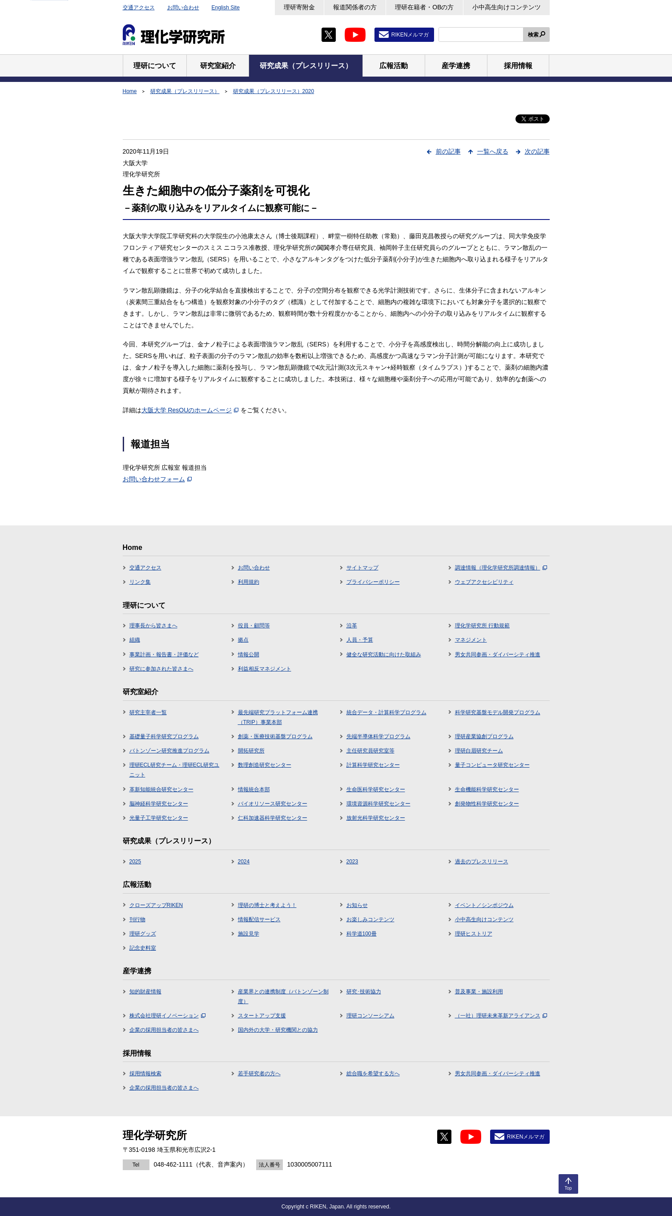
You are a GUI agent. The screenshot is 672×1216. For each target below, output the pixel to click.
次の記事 (537, 151)
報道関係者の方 (355, 7)
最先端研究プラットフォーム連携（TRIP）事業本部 (278, 717)
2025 (135, 861)
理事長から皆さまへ (153, 625)
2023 (352, 861)
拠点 (243, 640)
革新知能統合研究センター (161, 789)
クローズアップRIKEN (156, 905)
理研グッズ (142, 934)
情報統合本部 (254, 789)
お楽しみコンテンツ (370, 919)
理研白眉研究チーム (479, 751)
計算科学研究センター (373, 765)
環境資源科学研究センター (378, 804)
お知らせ (357, 905)
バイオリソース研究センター (272, 804)
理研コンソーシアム (370, 1016)
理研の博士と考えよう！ (267, 905)
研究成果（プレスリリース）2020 (273, 91)
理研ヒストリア (473, 934)
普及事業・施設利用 (479, 991)
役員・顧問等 (254, 625)
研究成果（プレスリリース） (185, 91)
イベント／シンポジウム (484, 905)
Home (130, 91)
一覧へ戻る (492, 151)
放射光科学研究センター (375, 818)
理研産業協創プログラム (484, 736)
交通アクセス (139, 7)
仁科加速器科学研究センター (272, 818)
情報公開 (248, 654)
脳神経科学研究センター (158, 804)
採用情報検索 (145, 1073)
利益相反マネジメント (264, 669)
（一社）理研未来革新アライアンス (501, 1016)
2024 (244, 861)
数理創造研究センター (264, 765)
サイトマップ (362, 568)
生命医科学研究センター (375, 789)
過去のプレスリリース (481, 861)
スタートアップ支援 (262, 1016)
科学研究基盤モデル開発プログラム (497, 712)
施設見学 (248, 934)
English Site (226, 7)
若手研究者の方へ (259, 1073)
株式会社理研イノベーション (167, 1016)
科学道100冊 (361, 934)
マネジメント (471, 640)
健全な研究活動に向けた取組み (383, 654)
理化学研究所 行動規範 (482, 625)
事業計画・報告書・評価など (164, 654)
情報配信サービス (259, 919)
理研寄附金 (299, 7)
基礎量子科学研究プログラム (164, 736)
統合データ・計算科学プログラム (386, 712)
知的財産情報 (145, 991)
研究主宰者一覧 (148, 712)
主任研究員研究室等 (370, 751)
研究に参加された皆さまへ (161, 669)
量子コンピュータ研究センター (492, 765)
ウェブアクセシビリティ (484, 582)
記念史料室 (142, 948)
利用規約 (248, 582)
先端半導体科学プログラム (378, 736)
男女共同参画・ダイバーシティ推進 (497, 654)
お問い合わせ (183, 7)
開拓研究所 (251, 751)
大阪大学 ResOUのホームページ (190, 410)
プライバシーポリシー (373, 582)
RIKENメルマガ (410, 35)
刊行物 (137, 919)
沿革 (351, 625)
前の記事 (448, 151)
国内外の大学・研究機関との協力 (278, 1030)
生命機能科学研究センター (487, 789)
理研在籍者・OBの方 (424, 7)
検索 (533, 35)
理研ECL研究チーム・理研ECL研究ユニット (174, 770)
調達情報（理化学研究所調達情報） (501, 568)
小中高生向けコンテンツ (506, 7)
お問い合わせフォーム (157, 479)
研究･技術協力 (363, 991)
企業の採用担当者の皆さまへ (164, 1030)
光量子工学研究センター (158, 818)
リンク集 (140, 582)
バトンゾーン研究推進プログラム (169, 751)
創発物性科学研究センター (487, 804)
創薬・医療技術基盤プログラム (275, 736)
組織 (134, 640)
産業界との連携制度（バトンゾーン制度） (283, 996)
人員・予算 (359, 640)
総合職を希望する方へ (373, 1073)
